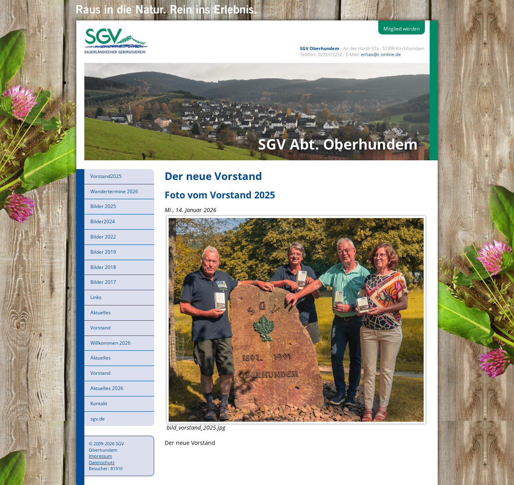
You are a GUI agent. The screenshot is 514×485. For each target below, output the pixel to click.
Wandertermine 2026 (114, 191)
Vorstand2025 (106, 176)
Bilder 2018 (103, 267)
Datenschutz (101, 462)
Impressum (100, 456)
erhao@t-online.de (380, 54)
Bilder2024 (102, 221)
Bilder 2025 (103, 206)
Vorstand (100, 327)
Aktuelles (100, 312)
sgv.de (97, 418)
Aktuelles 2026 (106, 388)
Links (96, 297)
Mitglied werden (401, 28)
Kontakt (98, 403)
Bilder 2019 (103, 252)
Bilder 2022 (103, 236)
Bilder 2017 (103, 282)
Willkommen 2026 (110, 343)
